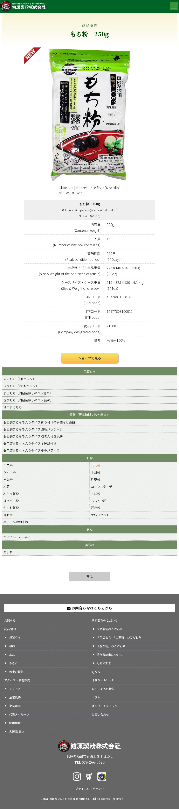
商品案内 (10, 629)
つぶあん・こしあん (17, 536)
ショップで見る (89, 357)
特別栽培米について (110, 654)
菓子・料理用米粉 (15, 521)
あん (90, 529)
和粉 (90, 458)
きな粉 (8, 479)
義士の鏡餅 (16, 671)
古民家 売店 (16, 731)
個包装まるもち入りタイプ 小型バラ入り (31, 450)
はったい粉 (11, 500)
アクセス (15, 689)
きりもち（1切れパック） (21, 385)
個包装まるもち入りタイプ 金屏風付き (29, 443)
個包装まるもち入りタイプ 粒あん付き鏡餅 (33, 436)
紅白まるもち (12, 407)
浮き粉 (95, 507)
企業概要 (15, 697)
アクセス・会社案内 (17, 680)
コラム (96, 697)
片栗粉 (95, 479)
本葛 (6, 486)
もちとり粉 (98, 500)
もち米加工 (104, 663)
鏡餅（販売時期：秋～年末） (89, 414)
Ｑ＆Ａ (96, 671)
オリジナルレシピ (103, 680)
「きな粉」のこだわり (111, 646)
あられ (89, 544)
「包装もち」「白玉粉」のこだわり (119, 637)
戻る (89, 576)
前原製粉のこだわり (105, 620)
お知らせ (10, 620)
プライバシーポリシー (89, 788)
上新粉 (95, 472)
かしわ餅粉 (11, 507)
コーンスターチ (101, 486)
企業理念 (15, 706)
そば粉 (95, 493)
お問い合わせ (100, 714)
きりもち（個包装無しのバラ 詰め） (28, 400)
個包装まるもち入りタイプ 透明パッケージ (33, 429)
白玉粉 (8, 465)
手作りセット (100, 514)
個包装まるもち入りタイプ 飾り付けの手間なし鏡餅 (39, 422)
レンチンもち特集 (103, 689)
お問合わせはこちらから (89, 608)
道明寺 (8, 514)
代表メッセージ (19, 714)
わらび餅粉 (11, 493)
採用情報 (15, 723)
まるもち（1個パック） (19, 378)
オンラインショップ (105, 706)
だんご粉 (9, 472)
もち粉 (95, 465)
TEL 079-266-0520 (89, 762)
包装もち (89, 371)
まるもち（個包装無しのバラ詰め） (28, 393)
